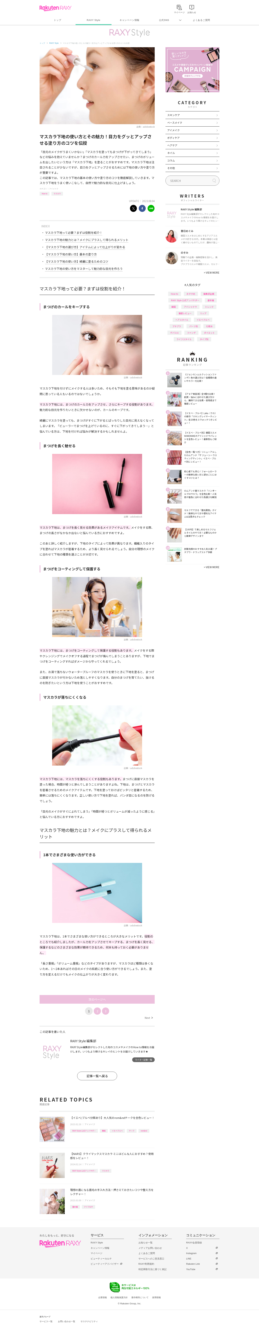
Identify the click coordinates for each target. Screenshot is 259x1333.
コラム (171, 160)
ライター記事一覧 (143, 1059)
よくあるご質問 (201, 20)
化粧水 (209, 326)
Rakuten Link (193, 1264)
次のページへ (97, 999)
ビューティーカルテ (101, 1258)
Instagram (191, 1253)
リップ (203, 313)
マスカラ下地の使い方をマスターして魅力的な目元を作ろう (84, 268)
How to (44, 193)
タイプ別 (204, 339)
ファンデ (191, 332)
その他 (171, 168)
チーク (131, 1130)
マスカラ (57, 193)
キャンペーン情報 (129, 20)
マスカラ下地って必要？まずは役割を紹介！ (73, 232)
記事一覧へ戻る (97, 1076)
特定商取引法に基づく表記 (152, 1269)
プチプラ (176, 326)
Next (149, 1018)
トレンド (209, 306)
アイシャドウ (190, 306)
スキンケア (173, 115)
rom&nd (144, 1130)
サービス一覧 (46, 1321)
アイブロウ (88, 1206)
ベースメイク (174, 122)
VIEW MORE (211, 272)
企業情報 (102, 1297)
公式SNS (164, 20)
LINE (188, 1258)
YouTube (190, 1269)
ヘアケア (172, 145)
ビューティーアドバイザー (105, 1264)
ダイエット (209, 332)
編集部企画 (208, 293)
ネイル (171, 153)
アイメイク (53, 188)
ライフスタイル (184, 339)
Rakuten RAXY (55, 8)
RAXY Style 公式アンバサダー (84, 1130)
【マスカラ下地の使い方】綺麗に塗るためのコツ (76, 261)
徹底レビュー (185, 313)
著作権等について (140, 1297)
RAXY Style (93, 20)
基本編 (75, 1206)
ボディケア (173, 138)
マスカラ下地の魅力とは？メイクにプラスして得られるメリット (86, 240)
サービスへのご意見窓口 (151, 1258)
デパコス (174, 332)
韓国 (104, 1130)
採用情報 (156, 1297)
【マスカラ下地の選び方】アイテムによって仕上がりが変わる (85, 247)
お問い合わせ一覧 (66, 1321)
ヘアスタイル (181, 319)
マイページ (96, 1253)
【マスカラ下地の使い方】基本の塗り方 (71, 254)
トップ (57, 20)
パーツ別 (193, 326)
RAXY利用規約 (146, 1264)
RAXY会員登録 (194, 1242)
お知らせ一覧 (145, 1242)
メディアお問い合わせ (150, 1248)
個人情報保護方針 (119, 1297)
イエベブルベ (117, 1130)
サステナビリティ (89, 1321)
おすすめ (191, 293)
